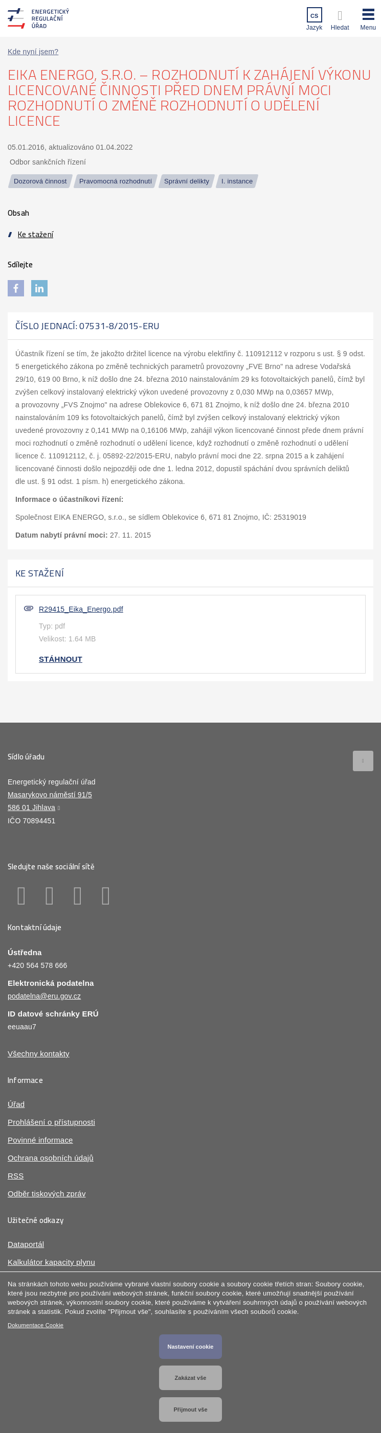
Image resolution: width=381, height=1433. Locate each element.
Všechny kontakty (39, 1053)
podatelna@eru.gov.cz (44, 996)
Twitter (78, 896)
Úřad (16, 1104)
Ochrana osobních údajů (51, 1157)
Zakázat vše (191, 1378)
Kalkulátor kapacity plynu (51, 1262)
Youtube (106, 896)
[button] (368, 18)
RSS (16, 1175)
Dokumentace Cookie (35, 1325)
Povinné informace (40, 1140)
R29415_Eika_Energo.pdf (81, 609)
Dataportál (26, 1244)
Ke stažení (35, 234)
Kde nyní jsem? (33, 52)
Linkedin (50, 896)
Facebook (22, 896)
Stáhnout (60, 659)
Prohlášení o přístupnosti (51, 1122)
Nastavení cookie (191, 1347)
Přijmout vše (190, 1409)
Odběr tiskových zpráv (47, 1193)
